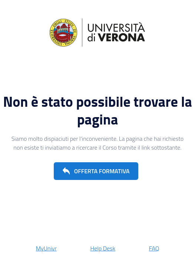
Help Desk (102, 248)
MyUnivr (46, 248)
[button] (96, 171)
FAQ (154, 248)
